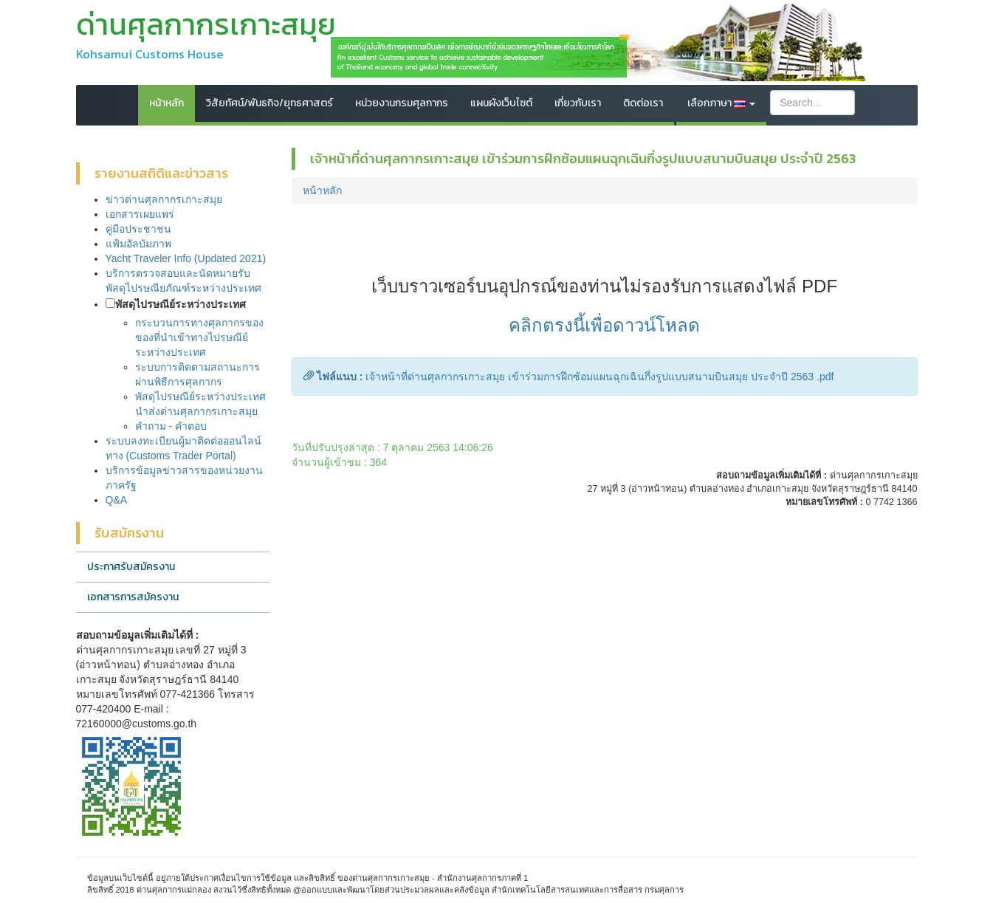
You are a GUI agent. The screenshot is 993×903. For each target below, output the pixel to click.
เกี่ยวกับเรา (577, 103)
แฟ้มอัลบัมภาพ (138, 244)
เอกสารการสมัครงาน (133, 597)
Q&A (117, 500)
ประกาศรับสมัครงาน (131, 566)
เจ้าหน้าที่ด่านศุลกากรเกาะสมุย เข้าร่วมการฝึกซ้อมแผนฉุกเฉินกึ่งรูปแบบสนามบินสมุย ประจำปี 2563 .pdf (599, 376)
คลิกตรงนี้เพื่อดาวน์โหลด (604, 325)
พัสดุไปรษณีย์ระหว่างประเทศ (180, 304)
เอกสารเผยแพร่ (140, 214)
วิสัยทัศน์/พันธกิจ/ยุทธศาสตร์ (269, 103)
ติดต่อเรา (643, 103)
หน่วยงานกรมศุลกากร (401, 103)
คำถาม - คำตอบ (171, 426)
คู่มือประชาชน (138, 229)
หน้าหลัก (166, 103)
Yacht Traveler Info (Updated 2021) (186, 258)
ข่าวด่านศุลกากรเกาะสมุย (164, 199)
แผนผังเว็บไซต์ (501, 103)
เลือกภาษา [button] (721, 103)
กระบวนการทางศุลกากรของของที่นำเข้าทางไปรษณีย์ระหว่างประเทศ (199, 337)
